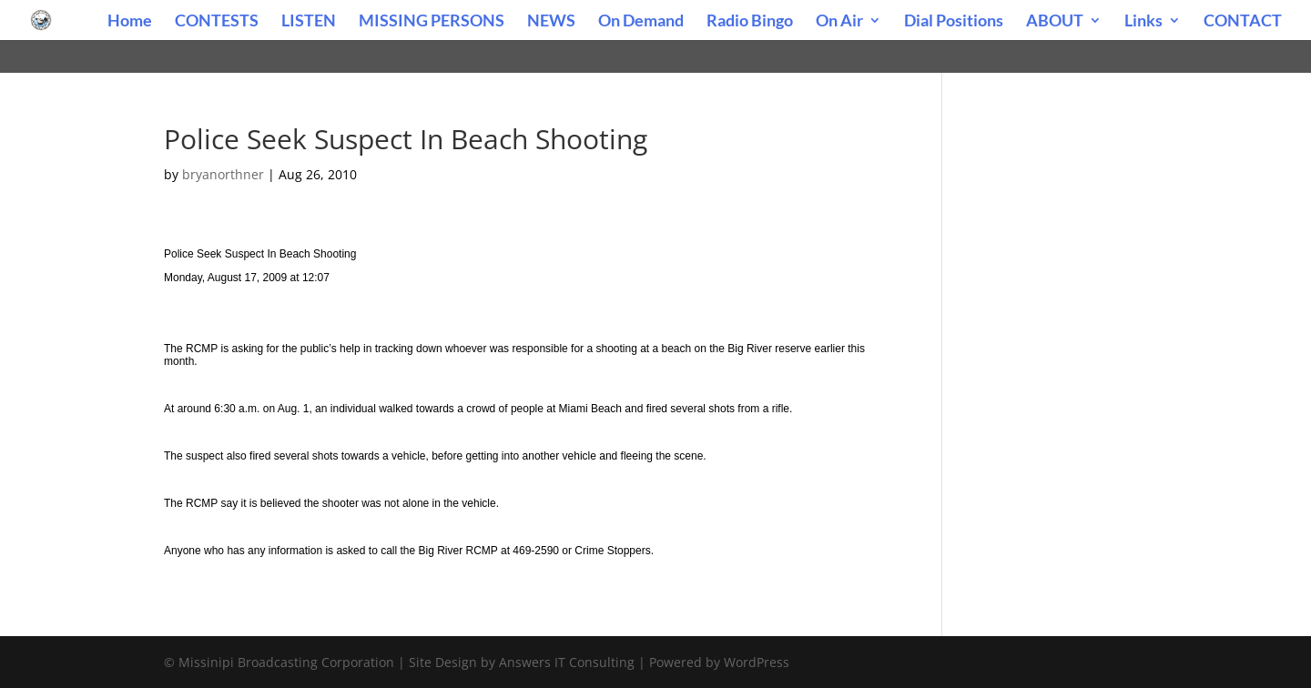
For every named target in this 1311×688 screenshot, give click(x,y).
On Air (839, 22)
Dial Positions (953, 22)
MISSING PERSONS (431, 22)
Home (129, 22)
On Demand (641, 22)
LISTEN (308, 22)
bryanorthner (223, 174)
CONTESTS (217, 22)
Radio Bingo (749, 22)
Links (1143, 22)
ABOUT (1054, 22)
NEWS (551, 22)
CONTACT (1243, 22)
